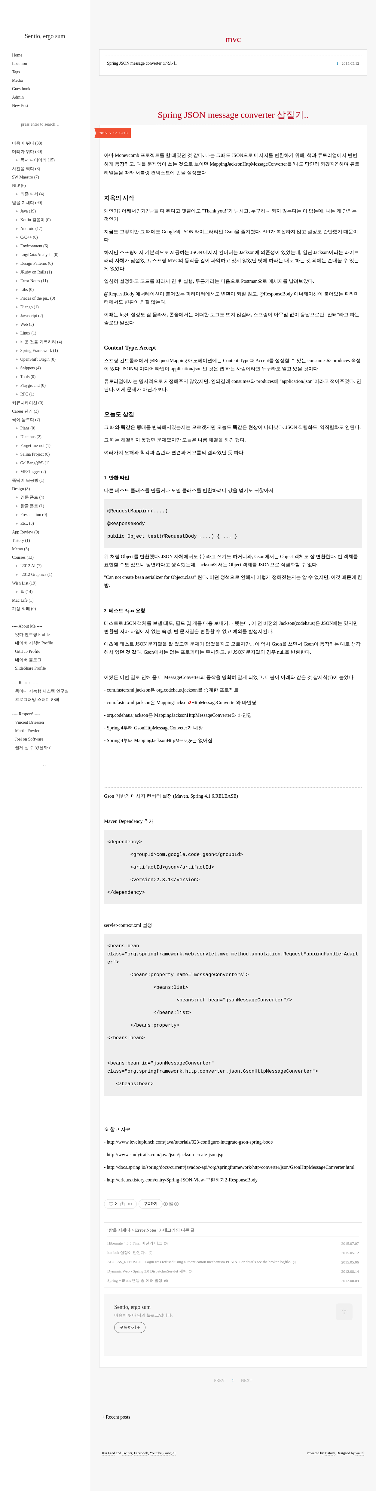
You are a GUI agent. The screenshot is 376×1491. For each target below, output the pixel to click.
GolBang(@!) (34, 463)
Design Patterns (36, 263)
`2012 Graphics (35, 574)
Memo (20, 549)
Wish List (24, 583)
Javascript (31, 315)
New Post (20, 105)
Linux (27, 333)
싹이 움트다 (26, 419)
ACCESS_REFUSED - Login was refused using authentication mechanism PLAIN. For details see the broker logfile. (199, 1291)
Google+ (170, 1483)
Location (19, 63)
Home (17, 55)
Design (21, 489)
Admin (18, 97)
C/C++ (28, 237)
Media (17, 80)
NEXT (246, 1410)
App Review (25, 532)
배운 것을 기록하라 (40, 342)
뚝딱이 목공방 (28, 480)
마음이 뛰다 (27, 143)
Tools (27, 376)
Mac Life (23, 600)
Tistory (21, 540)
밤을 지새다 (27, 202)
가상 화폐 (24, 608)
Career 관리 (25, 411)
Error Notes (33, 281)
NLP (19, 185)
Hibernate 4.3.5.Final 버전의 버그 (134, 1273)
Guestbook (21, 89)
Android (30, 228)
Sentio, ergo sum (45, 36)
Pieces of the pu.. (37, 298)
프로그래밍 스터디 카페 (37, 699)
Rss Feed (108, 1483)
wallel (360, 1483)
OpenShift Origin (37, 359)
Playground (32, 385)
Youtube (156, 1483)
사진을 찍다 (26, 169)
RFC (26, 394)
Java (27, 211)
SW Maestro (25, 177)
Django (29, 307)
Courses (23, 557)
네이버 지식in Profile (34, 643)
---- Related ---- (25, 682)
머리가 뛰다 (27, 151)
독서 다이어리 (37, 160)
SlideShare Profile (30, 668)
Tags (16, 72)
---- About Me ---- (27, 626)
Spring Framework (38, 350)
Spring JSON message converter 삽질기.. (142, 63)
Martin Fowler (27, 731)
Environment (33, 246)
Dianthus (30, 437)
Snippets (30, 368)
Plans (27, 428)
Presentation (33, 514)
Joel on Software (29, 739)
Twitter (127, 1483)
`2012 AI (30, 566)
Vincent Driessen (29, 722)
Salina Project (34, 454)
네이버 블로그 (28, 660)
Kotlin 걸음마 (35, 220)
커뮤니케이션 (27, 403)
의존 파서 (31, 194)
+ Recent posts (116, 1446)
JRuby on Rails (35, 272)
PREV (219, 1410)
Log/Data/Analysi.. (39, 254)
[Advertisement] (233, 154)
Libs (26, 289)
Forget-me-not (34, 445)
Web (26, 324)
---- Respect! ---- (26, 714)
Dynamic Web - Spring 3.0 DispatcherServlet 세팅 (147, 1301)
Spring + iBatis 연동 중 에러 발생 (134, 1310)
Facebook (141, 1483)
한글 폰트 (31, 506)
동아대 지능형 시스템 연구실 (42, 691)
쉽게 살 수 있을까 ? (32, 747)
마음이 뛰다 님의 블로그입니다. (143, 1345)
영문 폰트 (31, 497)
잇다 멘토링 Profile (32, 634)
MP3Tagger (32, 471)
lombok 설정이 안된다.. (127, 1282)
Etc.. (26, 523)
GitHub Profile (27, 651)
